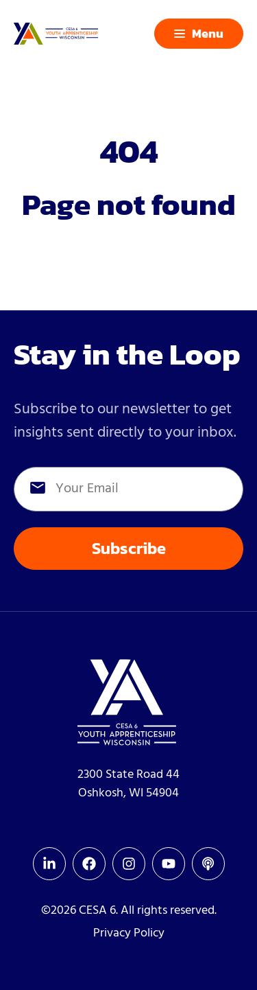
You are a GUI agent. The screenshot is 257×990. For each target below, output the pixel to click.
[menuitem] (49, 863)
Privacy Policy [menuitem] (128, 933)
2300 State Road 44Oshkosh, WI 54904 (128, 784)
